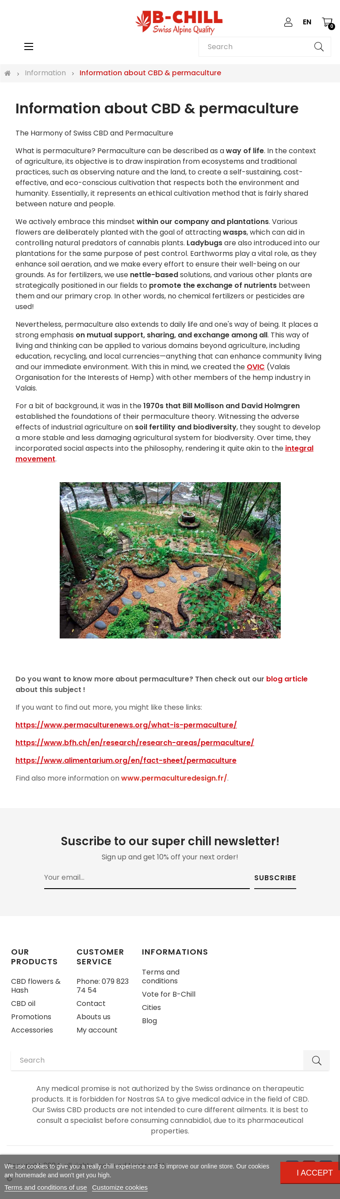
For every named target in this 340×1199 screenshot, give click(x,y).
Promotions (31, 1017)
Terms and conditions (161, 976)
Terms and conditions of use (45, 1187)
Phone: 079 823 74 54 (102, 985)
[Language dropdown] (307, 22)
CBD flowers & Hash (36, 985)
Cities (151, 1007)
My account (97, 1030)
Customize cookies (120, 1187)
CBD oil (23, 1003)
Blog (149, 1021)
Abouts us (93, 1017)
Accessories (32, 1030)
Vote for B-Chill (168, 994)
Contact (91, 1003)
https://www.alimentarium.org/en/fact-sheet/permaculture (126, 760)
